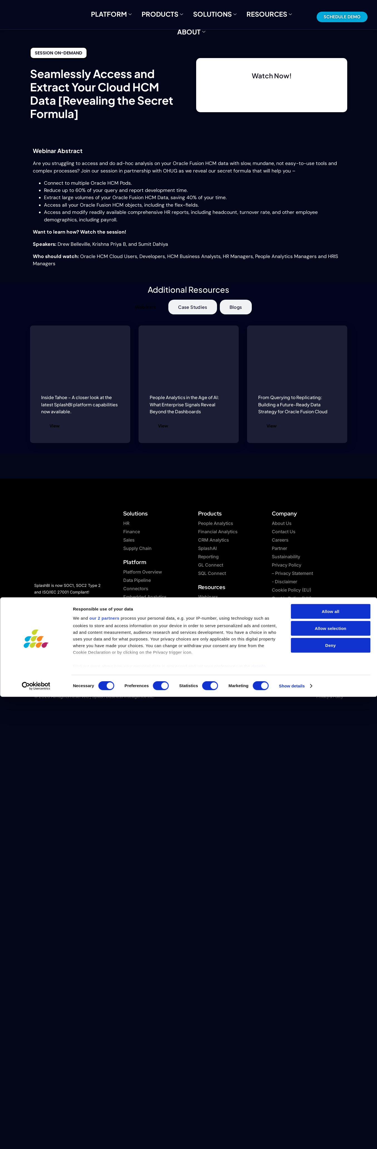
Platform (115, 16)
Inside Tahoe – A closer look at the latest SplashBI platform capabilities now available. (79, 404)
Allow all (330, 1032)
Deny (330, 1066)
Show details (292, 1107)
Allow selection (330, 1049)
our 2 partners (104, 1039)
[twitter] (56, 600)
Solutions (194, 16)
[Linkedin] (71, 600)
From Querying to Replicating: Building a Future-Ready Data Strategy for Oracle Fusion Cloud (292, 404)
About (272, 16)
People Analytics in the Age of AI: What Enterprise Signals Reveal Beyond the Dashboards (184, 404)
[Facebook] (41, 600)
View (55, 425)
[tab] (145, 307)
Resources (236, 16)
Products (154, 16)
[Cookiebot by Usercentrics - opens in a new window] (36, 1107)
